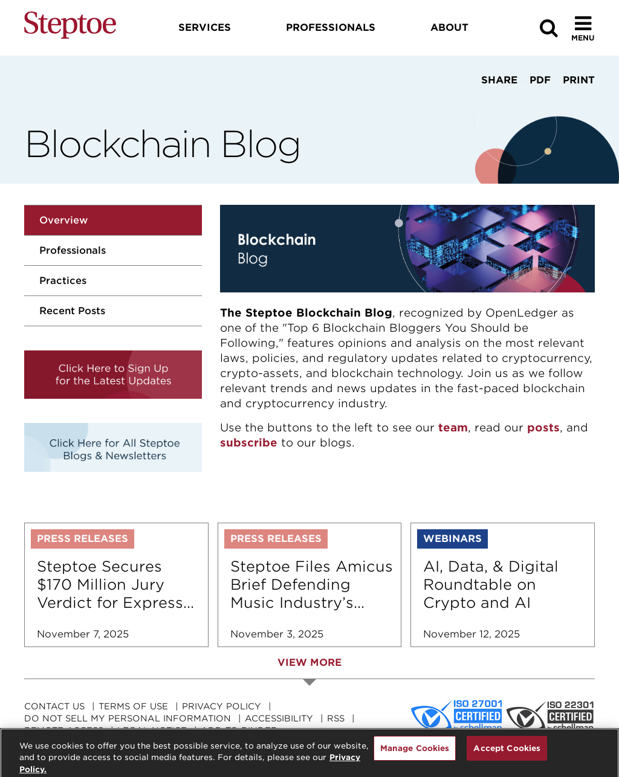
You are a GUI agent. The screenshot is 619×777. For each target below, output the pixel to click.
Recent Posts (72, 311)
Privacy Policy (221, 706)
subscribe (248, 442)
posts (543, 427)
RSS (336, 718)
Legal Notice (152, 730)
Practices (62, 280)
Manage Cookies (415, 752)
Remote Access (63, 730)
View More (309, 662)
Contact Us (54, 706)
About (449, 27)
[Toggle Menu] (583, 28)
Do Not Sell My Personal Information (127, 718)
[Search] (549, 28)
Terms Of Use (133, 706)
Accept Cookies (506, 752)
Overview (63, 220)
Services (204, 27)
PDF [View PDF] (540, 80)
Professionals (72, 250)
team (453, 427)
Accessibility (279, 718)
